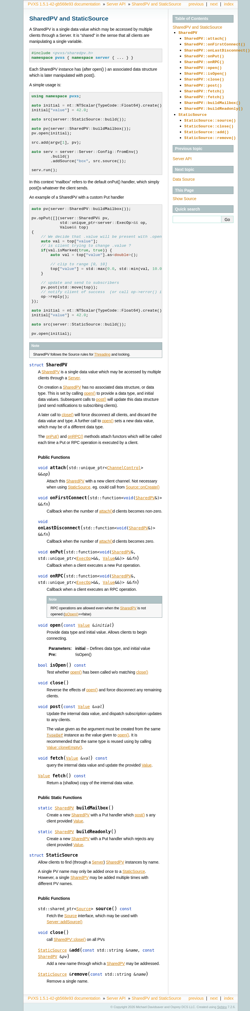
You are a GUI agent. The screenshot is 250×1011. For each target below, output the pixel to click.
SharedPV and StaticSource (156, 4)
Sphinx (222, 1006)
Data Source (184, 168)
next (214, 4)
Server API (116, 4)
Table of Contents (191, 18)
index (228, 4)
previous (196, 4)
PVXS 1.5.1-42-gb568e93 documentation (64, 4)
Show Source (184, 187)
